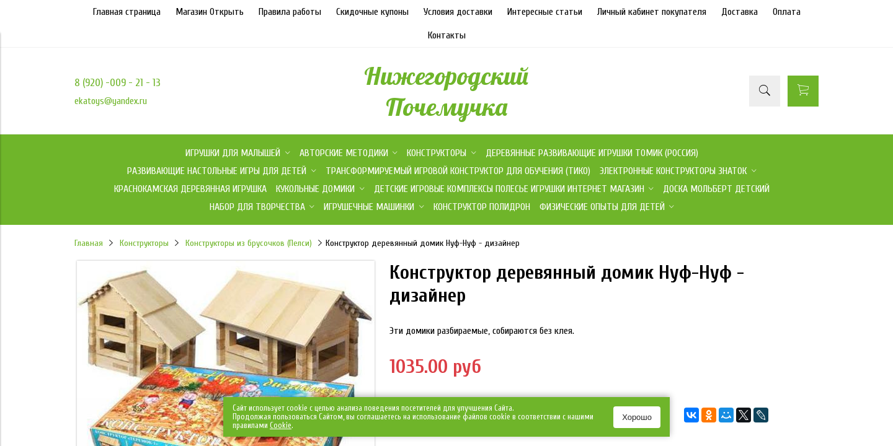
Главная (88, 243)
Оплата (787, 11)
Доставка (739, 11)
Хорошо (637, 417)
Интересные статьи (544, 11)
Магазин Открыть (209, 11)
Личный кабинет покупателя (651, 11)
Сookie (280, 425)
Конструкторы (144, 243)
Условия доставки (458, 11)
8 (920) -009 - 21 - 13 (117, 82)
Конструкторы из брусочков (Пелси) (248, 243)
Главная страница (127, 11)
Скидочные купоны (372, 11)
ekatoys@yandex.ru (110, 101)
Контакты (447, 35)
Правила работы (290, 11)
